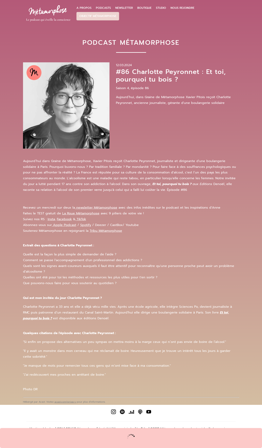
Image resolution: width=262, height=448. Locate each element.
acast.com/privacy (65, 402)
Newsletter (124, 8)
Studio (161, 8)
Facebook (64, 219)
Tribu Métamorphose (106, 230)
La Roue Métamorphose (80, 213)
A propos (83, 8)
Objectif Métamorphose (97, 16)
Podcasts (103, 8)
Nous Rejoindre (182, 8)
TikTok (80, 219)
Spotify (85, 225)
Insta (51, 219)
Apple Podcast (64, 225)
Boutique (144, 8)
